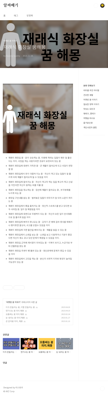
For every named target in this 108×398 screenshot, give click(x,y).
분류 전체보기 (89, 85)
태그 (16, 15)
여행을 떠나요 (89, 118)
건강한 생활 (88, 95)
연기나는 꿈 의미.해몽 (15, 310)
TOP (102, 388)
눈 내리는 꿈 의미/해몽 (15, 317)
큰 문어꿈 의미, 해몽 (14, 321)
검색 (96, 6)
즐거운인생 (88, 122)
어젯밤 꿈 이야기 (13, 302)
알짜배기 (10, 5)
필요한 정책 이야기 (91, 104)
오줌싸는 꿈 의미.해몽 (15, 314)
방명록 (30, 15)
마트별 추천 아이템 (91, 90)
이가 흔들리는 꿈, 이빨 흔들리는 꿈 (20, 307)
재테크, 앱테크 (89, 113)
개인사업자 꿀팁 (90, 127)
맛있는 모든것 (89, 108)
